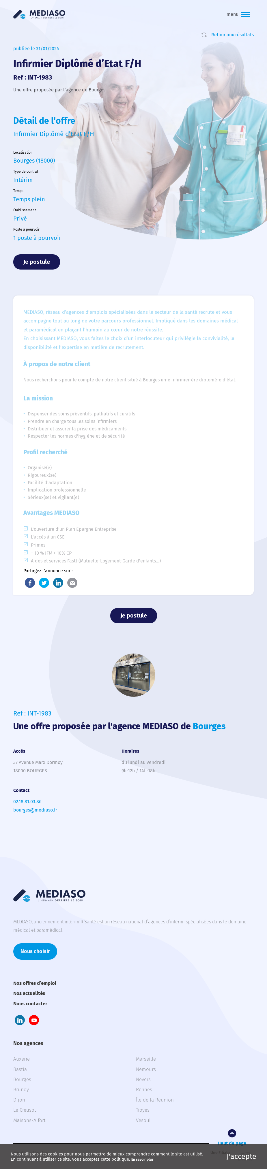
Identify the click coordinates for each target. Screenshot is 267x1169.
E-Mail (72, 583)
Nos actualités (29, 993)
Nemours (146, 1069)
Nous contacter (30, 1004)
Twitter (44, 583)
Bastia (20, 1069)
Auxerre (21, 1059)
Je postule (36, 261)
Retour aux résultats (232, 34)
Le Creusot (24, 1110)
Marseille (146, 1059)
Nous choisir (35, 951)
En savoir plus (142, 1159)
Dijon (19, 1100)
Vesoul (143, 1120)
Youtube (34, 1020)
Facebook (30, 583)
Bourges (22, 1079)
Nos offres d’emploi (34, 983)
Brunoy (21, 1090)
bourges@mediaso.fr (35, 810)
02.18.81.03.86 (27, 801)
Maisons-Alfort (29, 1120)
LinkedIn (58, 583)
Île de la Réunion (155, 1100)
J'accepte (241, 1156)
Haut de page (232, 1143)
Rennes (144, 1090)
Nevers (143, 1079)
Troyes (143, 1110)
